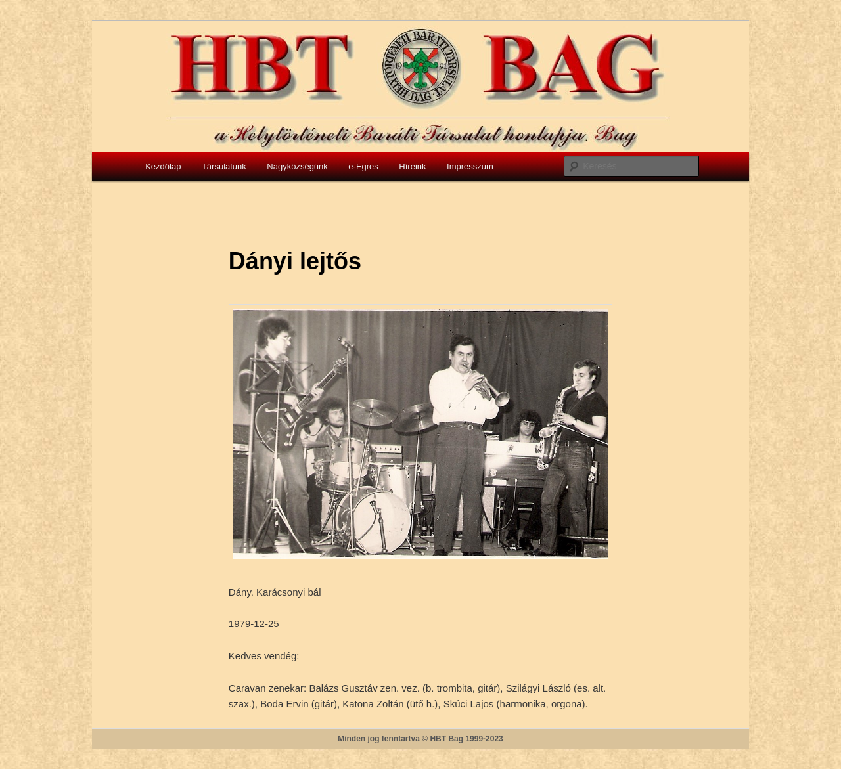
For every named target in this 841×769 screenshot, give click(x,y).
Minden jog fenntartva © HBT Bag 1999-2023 (420, 738)
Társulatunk (224, 166)
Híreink (412, 166)
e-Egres (363, 166)
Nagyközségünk (297, 166)
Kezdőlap (163, 166)
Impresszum (470, 166)
